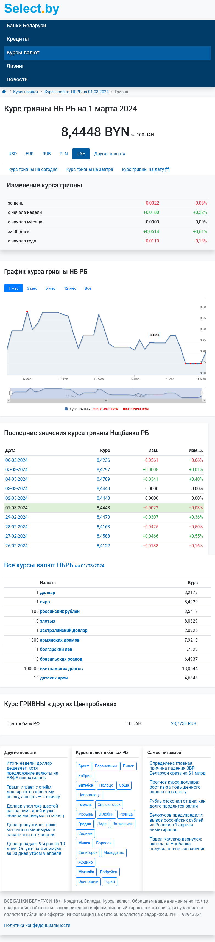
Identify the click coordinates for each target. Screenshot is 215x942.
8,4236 (103, 460)
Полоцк (106, 785)
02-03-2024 (16, 498)
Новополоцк (89, 795)
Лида (102, 824)
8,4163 (103, 526)
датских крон (54, 678)
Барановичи (106, 766)
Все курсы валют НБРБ (54, 565)
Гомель (85, 804)
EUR (29, 153)
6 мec (50, 288)
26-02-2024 (16, 545)
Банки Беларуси (26, 25)
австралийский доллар (64, 630)
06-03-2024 (16, 460)
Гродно (84, 824)
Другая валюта (109, 153)
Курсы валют (23, 52)
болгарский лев (56, 649)
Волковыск (123, 824)
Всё (88, 288)
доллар (47, 592)
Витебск (85, 785)
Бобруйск (108, 872)
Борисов (104, 843)
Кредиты (18, 39)
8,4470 (103, 517)
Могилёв (86, 872)
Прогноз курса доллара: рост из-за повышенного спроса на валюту (175, 787)
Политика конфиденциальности (37, 925)
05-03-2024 (16, 469)
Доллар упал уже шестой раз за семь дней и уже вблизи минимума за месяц (35, 810)
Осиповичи (88, 881)
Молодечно (114, 852)
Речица (126, 814)
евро (45, 601)
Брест (83, 766)
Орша (124, 785)
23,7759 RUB (183, 723)
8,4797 (103, 469)
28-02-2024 (16, 526)
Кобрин (84, 776)
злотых (47, 621)
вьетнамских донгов (61, 668)
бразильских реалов (61, 659)
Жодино (85, 862)
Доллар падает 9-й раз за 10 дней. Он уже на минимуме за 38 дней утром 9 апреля (36, 848)
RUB (47, 153)
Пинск (128, 766)
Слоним (85, 833)
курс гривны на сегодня (33, 169)
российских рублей (60, 611)
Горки (109, 881)
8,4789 (103, 479)
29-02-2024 (16, 517)
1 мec (13, 288)
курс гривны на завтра (89, 169)
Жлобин (106, 814)
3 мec (32, 288)
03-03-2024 (16, 488)
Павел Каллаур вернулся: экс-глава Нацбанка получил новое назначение (177, 843)
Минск (84, 843)
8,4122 (103, 545)
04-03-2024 (16, 479)
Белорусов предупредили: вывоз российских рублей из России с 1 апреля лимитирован (176, 822)
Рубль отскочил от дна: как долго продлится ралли (178, 804)
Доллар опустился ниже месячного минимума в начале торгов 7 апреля (32, 829)
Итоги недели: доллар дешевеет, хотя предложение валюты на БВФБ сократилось (32, 770)
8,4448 (103, 488)
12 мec (70, 288)
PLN (64, 153)
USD (13, 153)
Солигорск (87, 852)
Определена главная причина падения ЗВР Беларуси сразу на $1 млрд (178, 768)
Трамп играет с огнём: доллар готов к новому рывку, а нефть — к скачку (33, 791)
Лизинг (15, 66)
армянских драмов (60, 640)
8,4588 (103, 536)
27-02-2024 (16, 536)
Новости (17, 79)
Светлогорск (109, 804)
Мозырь (85, 814)
